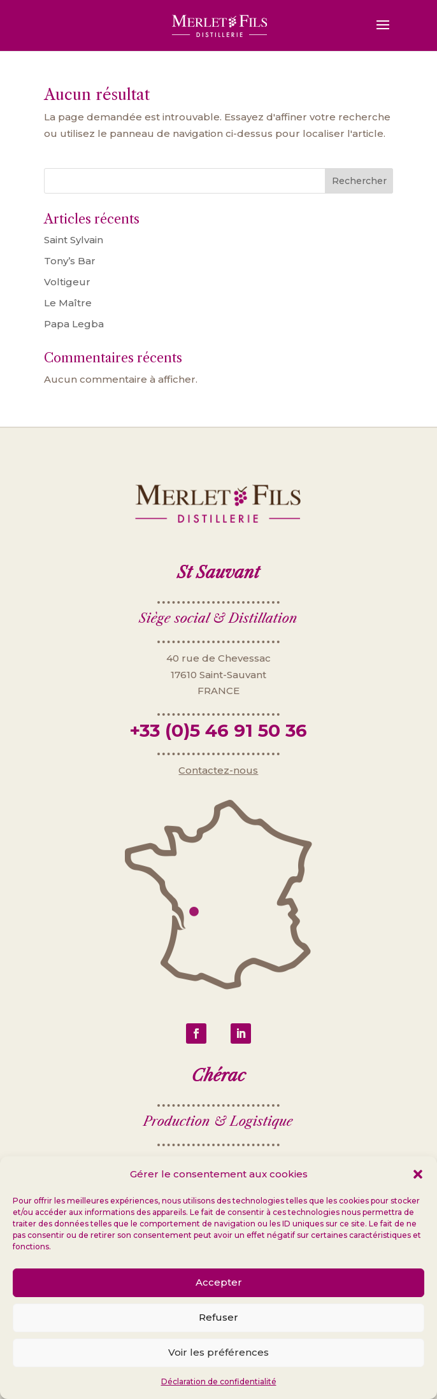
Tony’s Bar (70, 261)
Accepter (219, 1282)
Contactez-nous (218, 787)
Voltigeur (67, 282)
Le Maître (68, 303)
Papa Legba (74, 324)
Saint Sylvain (73, 240)
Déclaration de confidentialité (218, 1381)
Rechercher (359, 181)
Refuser (218, 1317)
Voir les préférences (218, 1352)
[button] (418, 1174)
